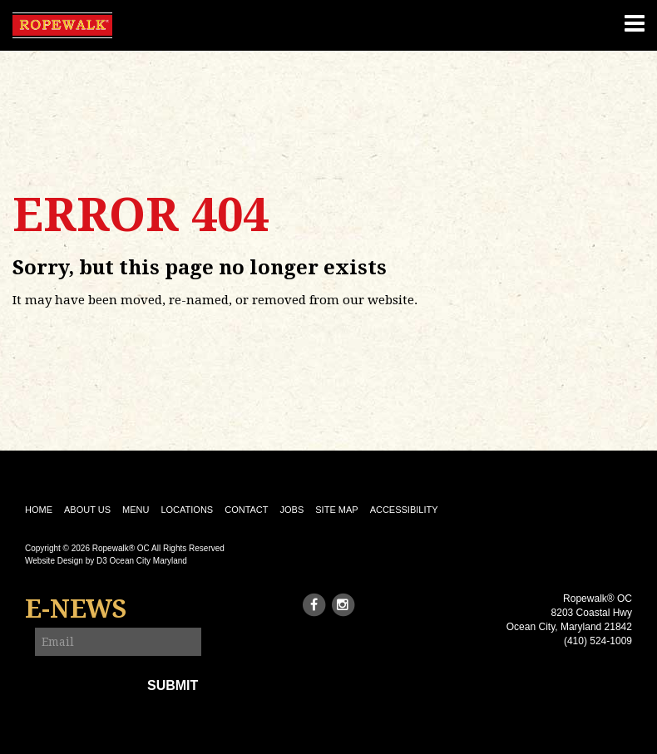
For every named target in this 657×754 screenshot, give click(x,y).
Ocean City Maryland (148, 560)
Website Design (54, 560)
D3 (101, 560)
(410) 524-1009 (598, 641)
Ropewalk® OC (121, 548)
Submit (172, 685)
